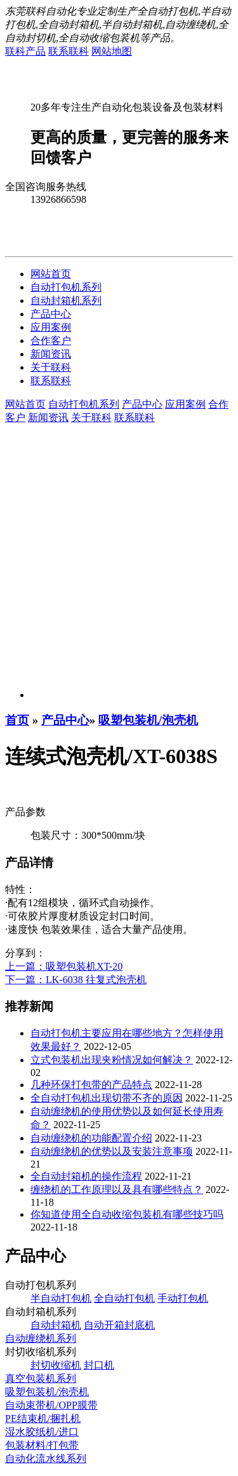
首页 (17, 720)
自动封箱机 (55, 1325)
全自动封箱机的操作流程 (86, 1176)
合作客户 (50, 340)
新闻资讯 (50, 353)
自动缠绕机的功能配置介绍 (91, 1138)
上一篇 (63, 966)
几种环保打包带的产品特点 (91, 1084)
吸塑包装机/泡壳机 (148, 720)
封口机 (99, 1365)
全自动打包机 (124, 1298)
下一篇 (76, 979)
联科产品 (25, 51)
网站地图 (111, 51)
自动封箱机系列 (66, 300)
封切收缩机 (55, 1365)
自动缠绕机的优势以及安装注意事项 (111, 1151)
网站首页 (50, 273)
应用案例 (50, 327)
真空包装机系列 (40, 1378)
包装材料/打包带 (42, 1445)
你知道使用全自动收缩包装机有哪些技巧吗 (126, 1214)
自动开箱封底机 (119, 1325)
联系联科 (68, 51)
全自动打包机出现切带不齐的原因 (106, 1098)
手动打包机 (182, 1298)
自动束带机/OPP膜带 (51, 1405)
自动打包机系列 (66, 287)
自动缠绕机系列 (40, 1338)
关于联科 (50, 367)
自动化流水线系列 (45, 1458)
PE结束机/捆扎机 (43, 1418)
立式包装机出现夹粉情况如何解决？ (111, 1059)
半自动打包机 (60, 1298)
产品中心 (50, 313)
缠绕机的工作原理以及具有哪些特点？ (116, 1189)
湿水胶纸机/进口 (42, 1431)
